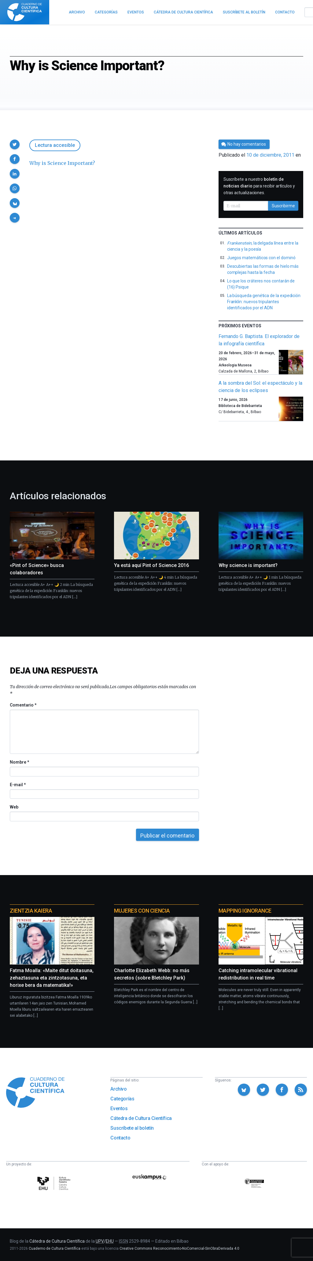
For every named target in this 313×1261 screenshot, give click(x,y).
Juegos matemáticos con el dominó (261, 257)
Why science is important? (248, 565)
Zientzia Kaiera (31, 910)
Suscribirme (283, 205)
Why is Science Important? (62, 163)
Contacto (120, 1138)
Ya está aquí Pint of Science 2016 (151, 565)
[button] (15, 144)
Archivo (118, 1089)
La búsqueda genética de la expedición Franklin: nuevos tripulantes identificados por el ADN (263, 301)
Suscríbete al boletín (132, 1128)
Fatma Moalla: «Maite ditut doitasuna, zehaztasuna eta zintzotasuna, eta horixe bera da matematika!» (52, 978)
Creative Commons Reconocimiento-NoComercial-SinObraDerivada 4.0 (179, 1248)
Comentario (23, 705)
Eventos (118, 1108)
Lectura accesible (55, 145)
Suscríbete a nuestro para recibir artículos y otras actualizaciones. (259, 186)
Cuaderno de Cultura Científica (54, 1248)
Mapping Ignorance (245, 910)
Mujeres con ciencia (142, 910)
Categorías (122, 1099)
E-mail (17, 784)
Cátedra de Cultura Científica (140, 1118)
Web (14, 807)
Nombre (19, 762)
